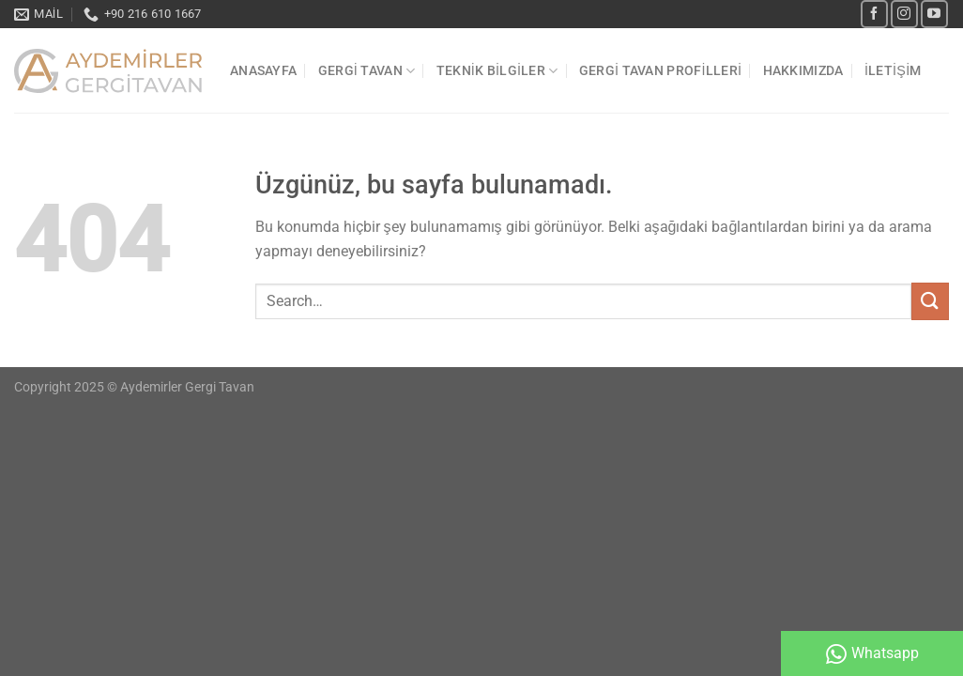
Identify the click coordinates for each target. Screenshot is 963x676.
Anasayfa (263, 71)
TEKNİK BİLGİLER (497, 71)
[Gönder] (930, 301)
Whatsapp (872, 654)
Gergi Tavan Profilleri (660, 71)
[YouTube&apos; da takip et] (934, 13)
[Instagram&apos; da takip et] (904, 13)
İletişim (893, 71)
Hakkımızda (803, 71)
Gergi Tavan (367, 71)
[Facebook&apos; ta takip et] (874, 13)
